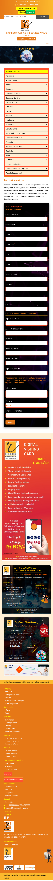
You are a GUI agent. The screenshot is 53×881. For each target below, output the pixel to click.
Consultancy (10, 89)
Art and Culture (11, 80)
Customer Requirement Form (26, 8)
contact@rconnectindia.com (27, 5)
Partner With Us (10, 787)
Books (8, 85)
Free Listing (9, 763)
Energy (8, 111)
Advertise (8, 766)
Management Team (12, 695)
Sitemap (7, 726)
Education (9, 107)
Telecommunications (13, 164)
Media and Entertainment (15, 133)
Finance (9, 116)
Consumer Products (13, 94)
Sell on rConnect (10, 751)
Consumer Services (13, 98)
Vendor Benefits (10, 754)
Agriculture (10, 76)
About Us (8, 692)
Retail (8, 155)
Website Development (14, 173)
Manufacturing (11, 129)
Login (21, 39)
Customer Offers (10, 744)
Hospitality (10, 124)
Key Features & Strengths (14, 701)
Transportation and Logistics (17, 169)
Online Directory (10, 769)
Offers (7, 710)
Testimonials (9, 720)
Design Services (11, 102)
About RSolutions (11, 845)
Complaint (8, 793)
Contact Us (8, 802)
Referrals (21, 12)
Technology (10, 160)
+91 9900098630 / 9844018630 (17, 805)
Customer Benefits (11, 741)
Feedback (8, 790)
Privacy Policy (9, 729)
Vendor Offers (10, 757)
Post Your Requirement (13, 738)
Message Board (10, 723)
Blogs (6, 713)
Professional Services (14, 147)
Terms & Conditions (12, 732)
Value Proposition (11, 704)
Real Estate (10, 151)
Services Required (11, 796)
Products (9, 142)
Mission (7, 698)
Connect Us (31, 12)
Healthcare (10, 120)
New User (31, 39)
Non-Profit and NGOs (14, 138)
